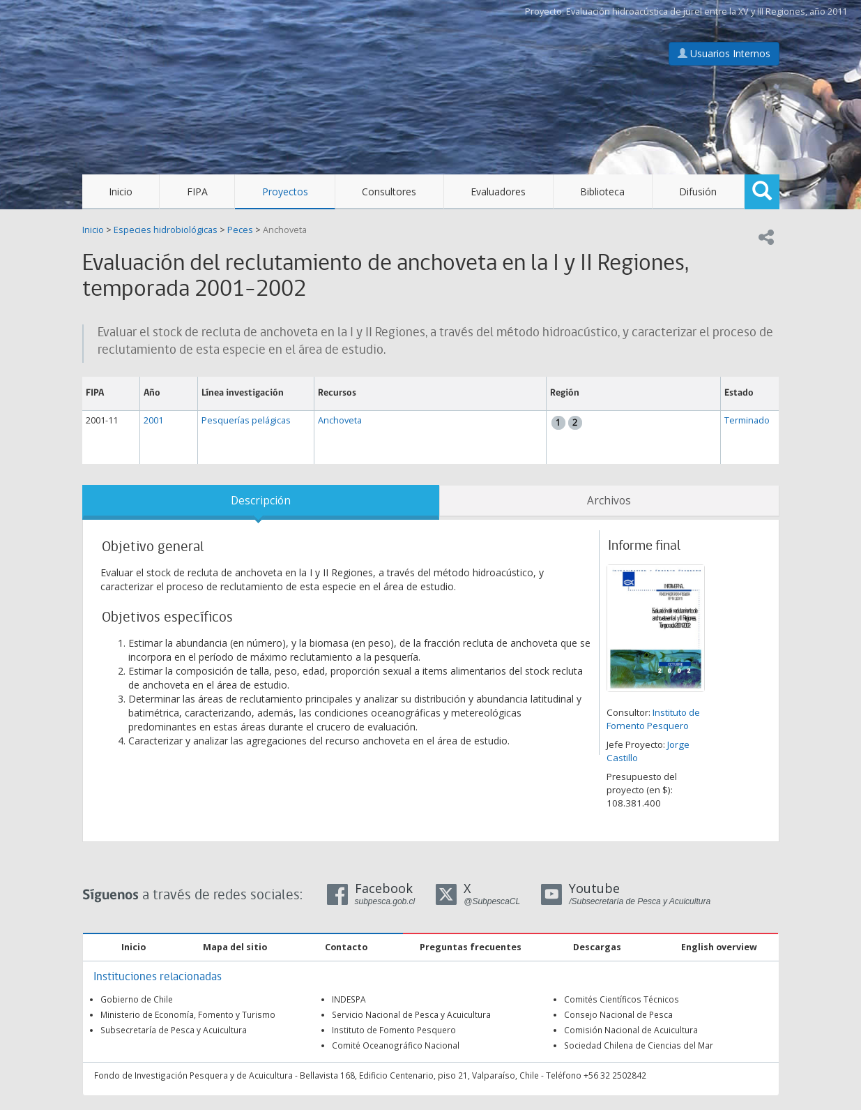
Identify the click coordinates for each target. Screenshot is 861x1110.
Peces (240, 230)
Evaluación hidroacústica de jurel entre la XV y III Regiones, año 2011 (706, 11)
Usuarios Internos (724, 53)
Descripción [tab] (261, 500)
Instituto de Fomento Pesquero (653, 719)
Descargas (597, 947)
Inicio (120, 191)
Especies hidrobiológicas (166, 230)
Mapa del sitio (235, 947)
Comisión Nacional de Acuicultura (631, 1029)
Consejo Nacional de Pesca (618, 1014)
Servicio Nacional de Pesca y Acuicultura (411, 1014)
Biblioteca (602, 191)
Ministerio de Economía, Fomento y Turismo (187, 1014)
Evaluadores (498, 191)
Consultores (389, 191)
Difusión (698, 191)
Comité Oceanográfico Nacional (395, 1045)
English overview (719, 947)
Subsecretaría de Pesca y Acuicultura (173, 1029)
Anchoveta (285, 230)
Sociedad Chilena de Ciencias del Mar (638, 1045)
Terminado (747, 420)
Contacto (346, 947)
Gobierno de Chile (136, 999)
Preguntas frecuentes (470, 947)
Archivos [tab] (609, 500)
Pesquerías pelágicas (246, 420)
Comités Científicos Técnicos (621, 999)
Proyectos (285, 191)
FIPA (197, 191)
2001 (153, 420)
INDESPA (349, 999)
